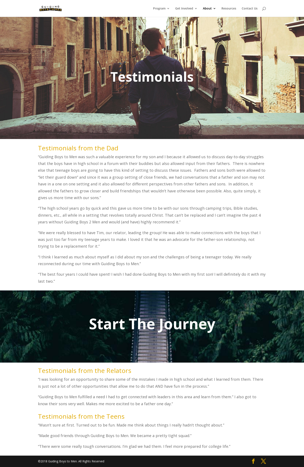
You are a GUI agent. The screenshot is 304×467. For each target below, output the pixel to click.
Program (159, 8)
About (207, 8)
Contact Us (250, 8)
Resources (228, 8)
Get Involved (184, 8)
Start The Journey (152, 323)
